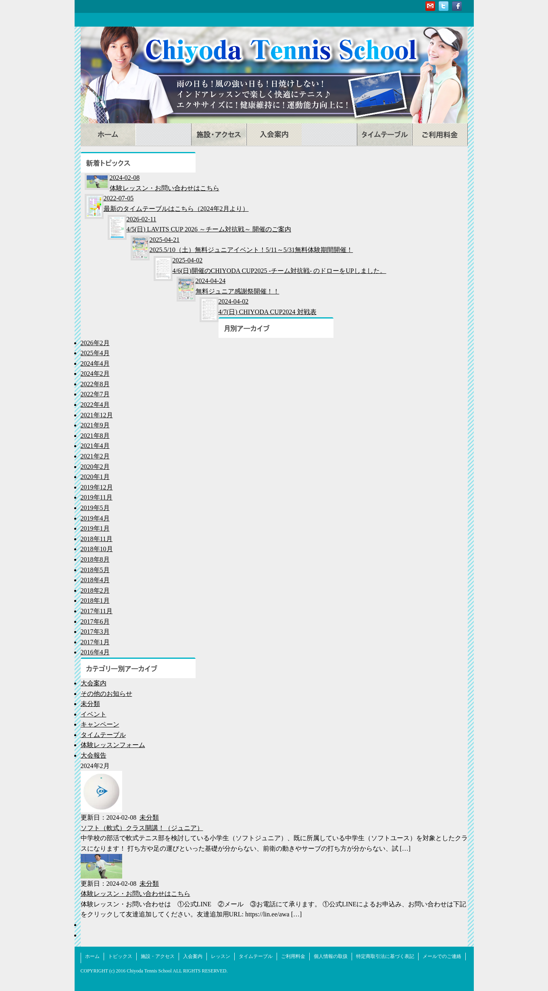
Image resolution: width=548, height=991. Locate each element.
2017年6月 (95, 621)
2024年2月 (95, 373)
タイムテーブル (384, 134)
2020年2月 (95, 466)
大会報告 (93, 755)
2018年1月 (95, 600)
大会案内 (93, 683)
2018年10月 (97, 548)
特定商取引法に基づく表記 (385, 956)
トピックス (163, 134)
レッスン (329, 134)
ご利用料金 (440, 134)
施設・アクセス (218, 134)
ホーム (108, 134)
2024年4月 (95, 363)
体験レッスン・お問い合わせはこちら (135, 893)
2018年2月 (95, 590)
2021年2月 (95, 456)
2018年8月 (95, 559)
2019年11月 (97, 497)
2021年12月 (97, 415)
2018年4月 (95, 580)
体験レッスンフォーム (113, 744)
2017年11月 (97, 611)
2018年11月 (97, 538)
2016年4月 (95, 652)
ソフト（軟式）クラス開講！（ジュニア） (142, 827)
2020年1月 (95, 476)
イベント (93, 714)
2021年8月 (95, 435)
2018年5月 (95, 569)
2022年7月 (95, 394)
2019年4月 (95, 518)
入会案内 (274, 134)
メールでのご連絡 (442, 956)
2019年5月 (95, 507)
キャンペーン (100, 724)
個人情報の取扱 (331, 956)
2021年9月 (95, 425)
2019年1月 (95, 528)
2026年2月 (95, 342)
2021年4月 (95, 445)
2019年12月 (97, 487)
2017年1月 (95, 642)
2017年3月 (95, 631)
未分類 (90, 703)
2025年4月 (95, 353)
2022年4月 (95, 404)
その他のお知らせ (106, 693)
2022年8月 (95, 384)
